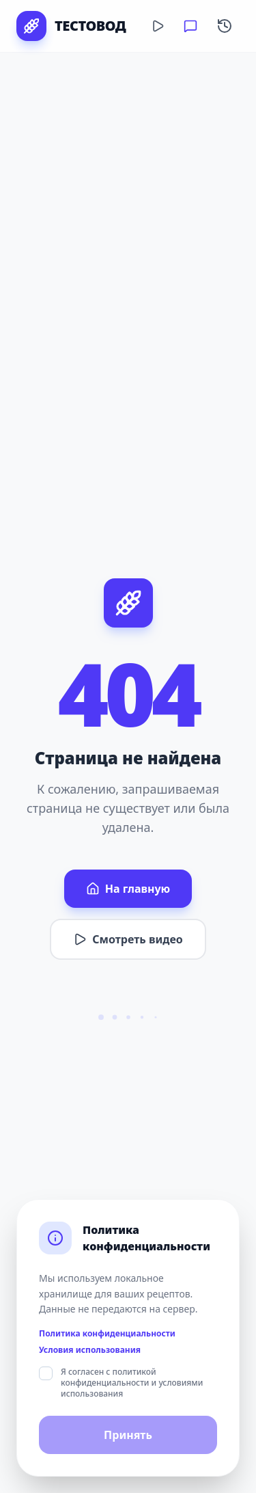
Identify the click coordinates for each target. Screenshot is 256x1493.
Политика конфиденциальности (107, 1333)
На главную (128, 888)
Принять (128, 1434)
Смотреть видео (127, 939)
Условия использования (90, 1350)
